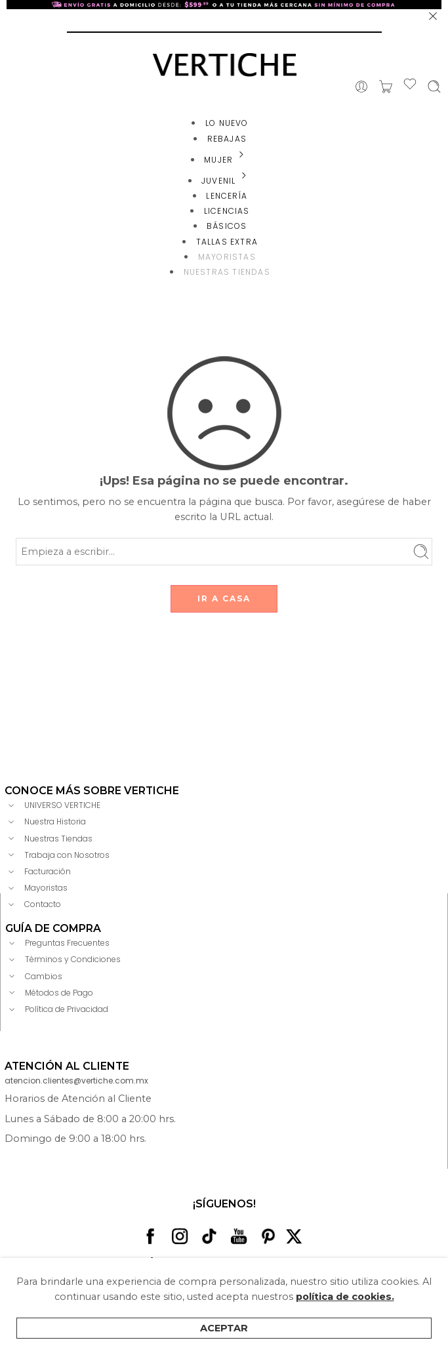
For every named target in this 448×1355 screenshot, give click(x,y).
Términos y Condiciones (63, 959)
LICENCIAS (227, 210)
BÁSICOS (227, 226)
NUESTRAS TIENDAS (227, 271)
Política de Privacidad (56, 1009)
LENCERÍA (226, 195)
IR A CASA (224, 598)
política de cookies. (345, 1297)
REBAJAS (227, 138)
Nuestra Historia (45, 821)
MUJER (226, 159)
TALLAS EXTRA (227, 241)
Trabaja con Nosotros (57, 854)
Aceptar (224, 1328)
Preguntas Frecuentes (57, 943)
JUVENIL (226, 180)
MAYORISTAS (227, 256)
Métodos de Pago (49, 992)
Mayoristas (36, 888)
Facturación (38, 871)
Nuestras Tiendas (48, 838)
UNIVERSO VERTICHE (52, 805)
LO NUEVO (227, 123)
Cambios (33, 975)
